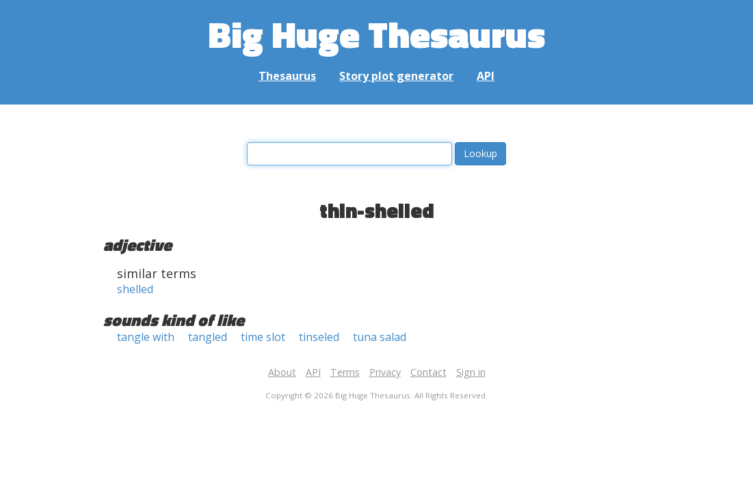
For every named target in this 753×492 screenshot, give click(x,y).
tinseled (319, 336)
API (485, 75)
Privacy (385, 372)
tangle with (145, 336)
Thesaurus (287, 75)
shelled (135, 289)
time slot (263, 336)
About (282, 372)
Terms (345, 372)
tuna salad (379, 336)
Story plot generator (396, 75)
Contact (428, 372)
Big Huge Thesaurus (376, 33)
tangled (207, 336)
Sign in (471, 372)
